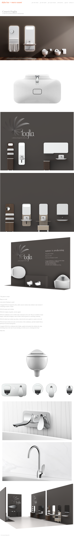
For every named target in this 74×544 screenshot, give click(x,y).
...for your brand (51, 2)
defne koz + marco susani (12, 2)
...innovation (59, 2)
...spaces (66, 2)
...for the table (42, 2)
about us (71, 2)
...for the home (34, 2)
